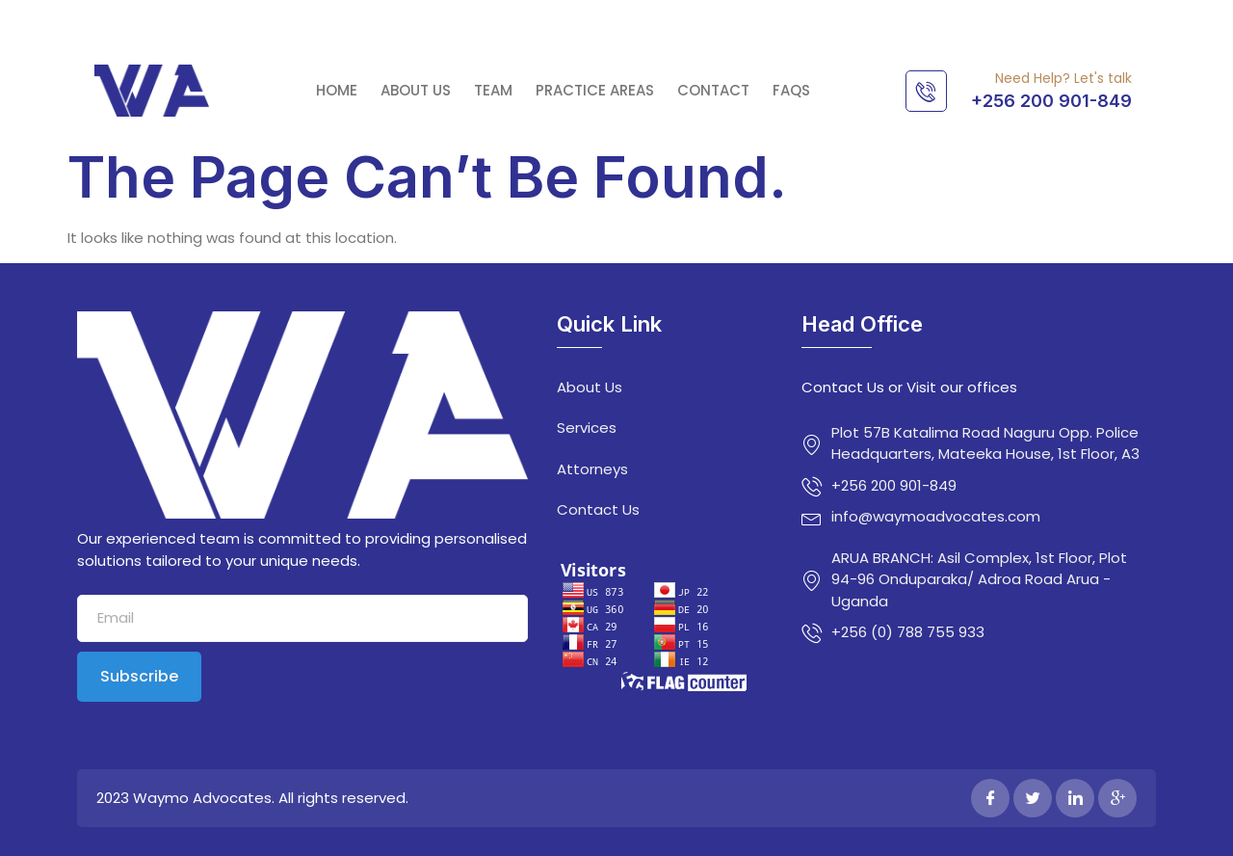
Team (493, 90)
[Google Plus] (1117, 798)
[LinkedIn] (1075, 798)
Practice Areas (595, 90)
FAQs (791, 90)
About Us (415, 90)
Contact (713, 90)
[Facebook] (990, 798)
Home (336, 90)
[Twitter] (1032, 798)
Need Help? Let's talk (1063, 78)
